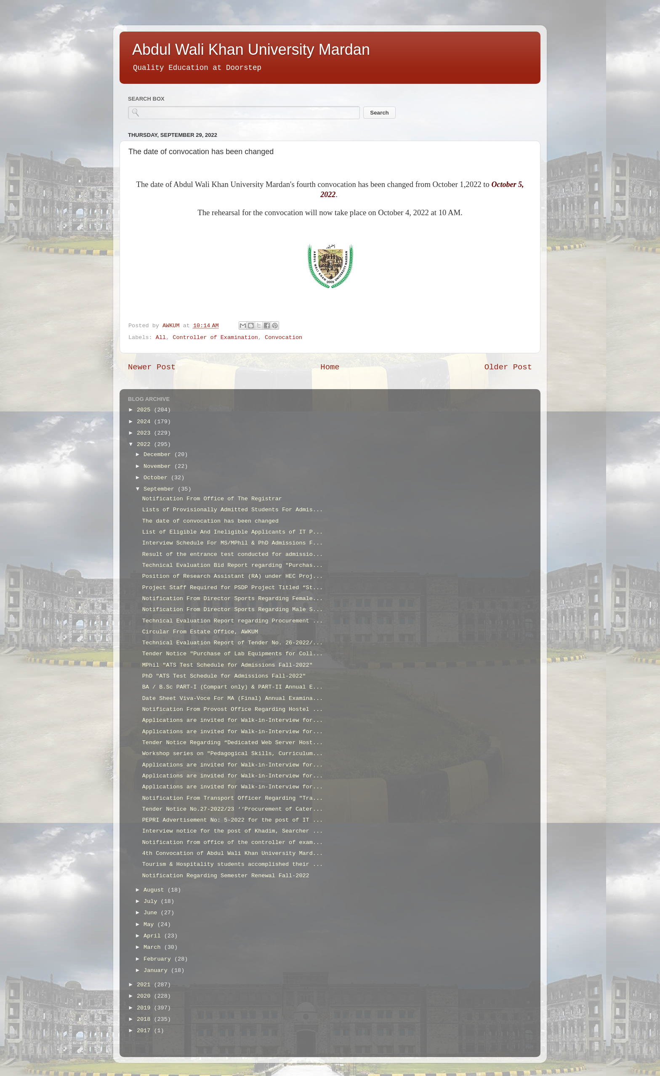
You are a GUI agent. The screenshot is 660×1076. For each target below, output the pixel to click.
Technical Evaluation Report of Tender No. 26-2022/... (232, 643)
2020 (145, 996)
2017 (145, 1031)
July (152, 901)
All (161, 337)
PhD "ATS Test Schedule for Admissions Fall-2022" (224, 676)
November (159, 466)
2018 (145, 1019)
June (152, 913)
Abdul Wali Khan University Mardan (251, 49)
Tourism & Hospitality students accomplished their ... (232, 864)
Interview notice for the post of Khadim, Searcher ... (232, 831)
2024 (145, 422)
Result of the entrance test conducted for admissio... (232, 554)
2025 (145, 410)
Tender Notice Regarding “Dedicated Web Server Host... (232, 743)
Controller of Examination (215, 337)
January (157, 970)
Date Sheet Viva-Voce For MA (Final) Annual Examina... (232, 698)
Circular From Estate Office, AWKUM (200, 632)
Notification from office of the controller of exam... (232, 842)
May (150, 924)
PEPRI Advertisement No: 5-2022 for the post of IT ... (232, 820)
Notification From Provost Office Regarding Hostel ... (232, 709)
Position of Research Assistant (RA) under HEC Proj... (232, 576)
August (156, 890)
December (159, 454)
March (154, 947)
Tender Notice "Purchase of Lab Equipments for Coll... (232, 654)
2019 (145, 1008)
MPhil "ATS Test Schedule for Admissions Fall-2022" (227, 665)
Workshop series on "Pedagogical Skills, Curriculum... (232, 753)
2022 (145, 444)
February (159, 959)
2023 (145, 433)
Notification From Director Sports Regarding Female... (232, 598)
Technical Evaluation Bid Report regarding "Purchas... (232, 565)
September (161, 489)
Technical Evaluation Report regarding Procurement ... (232, 621)
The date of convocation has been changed (210, 521)
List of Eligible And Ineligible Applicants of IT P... (232, 532)
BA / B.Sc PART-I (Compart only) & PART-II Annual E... (232, 687)
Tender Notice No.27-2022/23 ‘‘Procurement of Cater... (232, 809)
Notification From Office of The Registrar (212, 499)
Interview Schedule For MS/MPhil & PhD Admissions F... (232, 543)
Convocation (283, 337)
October (157, 478)
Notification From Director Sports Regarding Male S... (232, 609)
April (154, 936)
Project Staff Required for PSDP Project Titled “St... (232, 588)
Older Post (508, 367)
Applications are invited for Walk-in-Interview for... (232, 720)
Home (329, 367)
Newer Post (152, 367)
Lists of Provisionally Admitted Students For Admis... (232, 510)
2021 (145, 985)
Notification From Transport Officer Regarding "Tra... (232, 798)
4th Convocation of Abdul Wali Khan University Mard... (232, 853)
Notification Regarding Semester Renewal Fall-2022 (225, 876)
